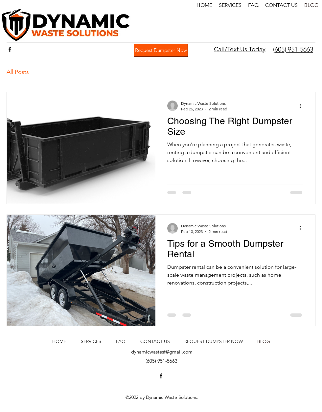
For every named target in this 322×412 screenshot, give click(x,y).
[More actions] (302, 106)
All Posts (18, 72)
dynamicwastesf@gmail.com (162, 352)
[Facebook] (10, 49)
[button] (230, 5)
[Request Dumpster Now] (161, 50)
